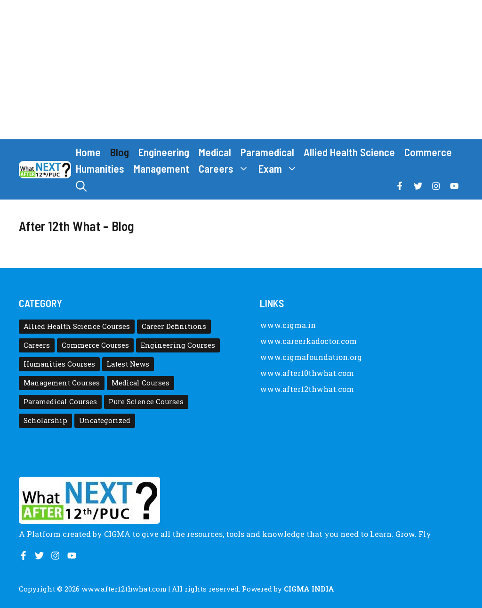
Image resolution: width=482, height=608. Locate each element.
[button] (81, 186)
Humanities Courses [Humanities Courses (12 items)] (59, 364)
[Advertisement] (241, 70)
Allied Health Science (349, 152)
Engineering (163, 152)
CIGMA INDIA (309, 588)
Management (161, 168)
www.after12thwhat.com (307, 389)
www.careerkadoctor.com (308, 341)
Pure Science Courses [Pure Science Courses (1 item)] (146, 401)
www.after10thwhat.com (307, 373)
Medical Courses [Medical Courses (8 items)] (140, 382)
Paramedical (267, 152)
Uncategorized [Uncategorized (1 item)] (104, 420)
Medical (215, 152)
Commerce (428, 152)
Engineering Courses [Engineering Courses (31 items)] (178, 345)
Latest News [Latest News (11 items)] (128, 364)
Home (88, 152)
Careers (226, 168)
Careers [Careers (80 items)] (37, 345)
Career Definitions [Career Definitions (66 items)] (174, 326)
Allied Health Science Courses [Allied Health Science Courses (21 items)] (77, 326)
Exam (280, 168)
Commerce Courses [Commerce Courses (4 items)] (95, 345)
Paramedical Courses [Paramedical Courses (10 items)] (60, 401)
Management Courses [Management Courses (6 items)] (62, 382)
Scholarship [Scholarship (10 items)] (45, 420)
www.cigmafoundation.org (311, 357)
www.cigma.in (288, 325)
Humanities (100, 168)
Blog (119, 152)
